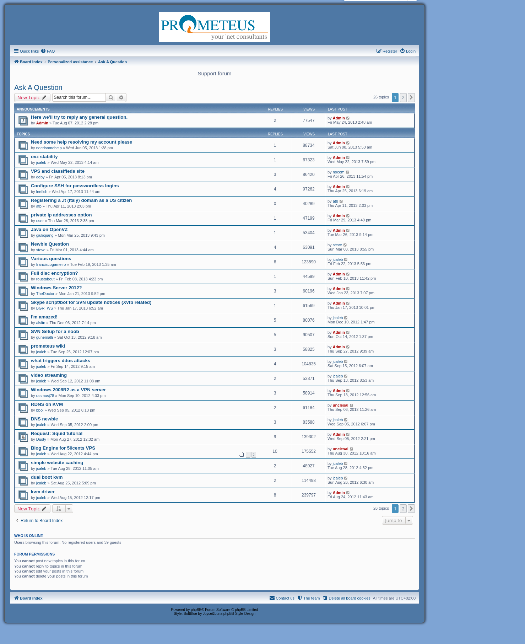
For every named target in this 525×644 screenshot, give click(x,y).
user (40, 221)
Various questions (51, 258)
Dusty (41, 439)
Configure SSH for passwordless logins (75, 185)
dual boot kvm (47, 477)
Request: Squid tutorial (56, 433)
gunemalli (44, 337)
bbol (40, 410)
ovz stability (44, 156)
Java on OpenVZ (49, 229)
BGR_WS (44, 308)
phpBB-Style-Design (239, 614)
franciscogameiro (51, 264)
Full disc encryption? (54, 273)
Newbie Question (50, 244)
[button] (411, 97)
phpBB (196, 610)
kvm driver (43, 491)
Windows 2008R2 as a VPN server (68, 389)
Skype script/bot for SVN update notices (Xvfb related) (91, 302)
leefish (42, 191)
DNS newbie (44, 419)
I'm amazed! (44, 317)
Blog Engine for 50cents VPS (63, 448)
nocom (339, 172)
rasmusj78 (45, 395)
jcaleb (41, 162)
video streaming (49, 375)
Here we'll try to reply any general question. (79, 117)
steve (40, 250)
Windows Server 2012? (56, 287)
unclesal (340, 405)
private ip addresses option (61, 215)
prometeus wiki (48, 346)
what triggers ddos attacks (60, 360)
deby (40, 177)
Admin (42, 123)
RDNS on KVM (47, 404)
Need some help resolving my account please (81, 142)
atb (39, 206)
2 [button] (403, 97)
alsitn (40, 323)
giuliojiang (45, 235)
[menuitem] (47, 51)
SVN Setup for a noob (55, 331)
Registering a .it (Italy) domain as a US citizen (81, 200)
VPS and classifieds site (58, 171)
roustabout (45, 279)
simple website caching (57, 462)
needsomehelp (49, 148)
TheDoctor (45, 293)
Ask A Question (38, 87)
